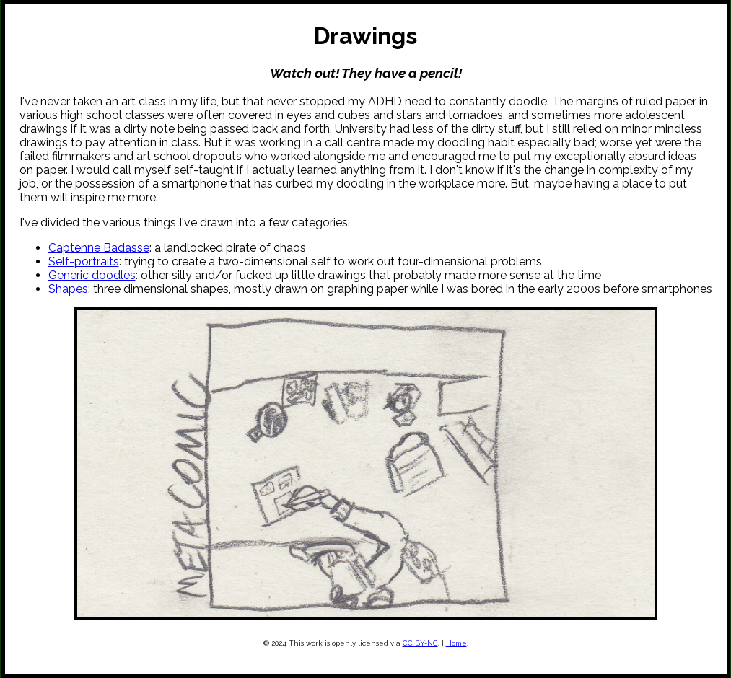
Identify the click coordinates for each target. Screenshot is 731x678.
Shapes (68, 289)
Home (456, 643)
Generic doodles (92, 275)
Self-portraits (83, 261)
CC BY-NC (420, 643)
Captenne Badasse (98, 248)
